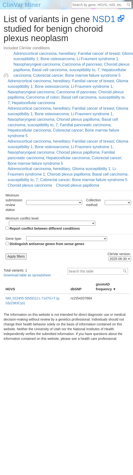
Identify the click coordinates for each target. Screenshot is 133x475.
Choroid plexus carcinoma (30, 185)
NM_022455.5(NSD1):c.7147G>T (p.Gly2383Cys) (33, 300)
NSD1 (103, 19)
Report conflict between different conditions (43, 228)
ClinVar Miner (21, 4)
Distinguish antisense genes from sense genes (45, 244)
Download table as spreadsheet (27, 275)
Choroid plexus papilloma (77, 185)
